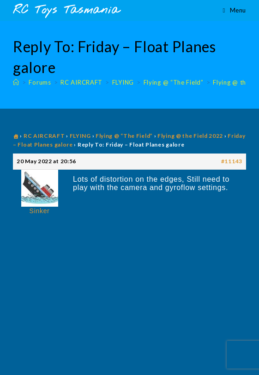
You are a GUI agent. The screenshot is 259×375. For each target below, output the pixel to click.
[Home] (16, 82)
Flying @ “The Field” (124, 135)
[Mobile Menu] (234, 10)
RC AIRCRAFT (44, 135)
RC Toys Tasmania (66, 10)
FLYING (80, 135)
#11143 (231, 161)
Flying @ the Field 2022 (190, 135)
